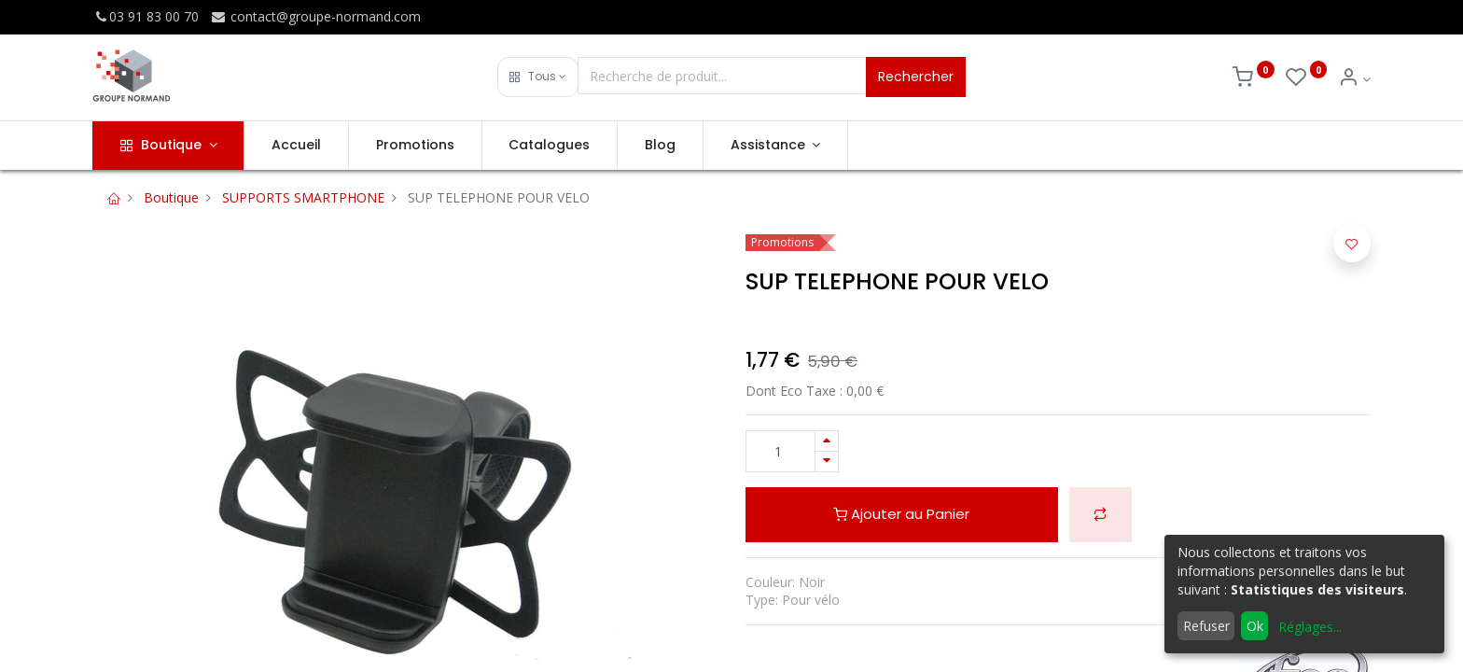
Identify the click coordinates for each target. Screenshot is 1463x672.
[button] (537, 77)
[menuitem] (296, 145)
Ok (1255, 626)
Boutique (171, 197)
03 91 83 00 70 (145, 16)
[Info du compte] (1354, 79)
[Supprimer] (826, 461)
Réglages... (1310, 627)
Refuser (1206, 626)
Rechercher (916, 76)
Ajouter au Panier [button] (901, 514)
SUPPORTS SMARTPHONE (303, 197)
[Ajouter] (826, 441)
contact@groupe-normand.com (315, 16)
